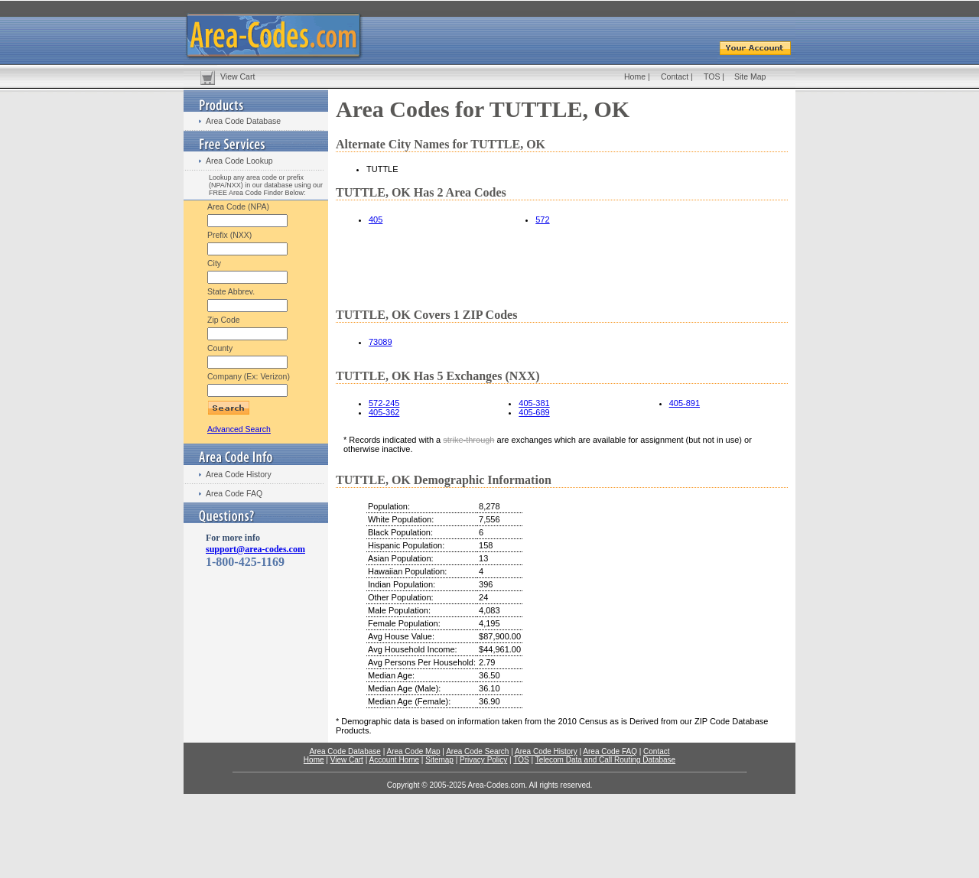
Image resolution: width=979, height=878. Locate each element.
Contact (674, 76)
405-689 (534, 412)
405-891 (684, 403)
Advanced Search (239, 429)
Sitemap (439, 760)
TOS (712, 76)
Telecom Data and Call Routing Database (605, 760)
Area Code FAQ (234, 493)
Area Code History (239, 474)
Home (635, 76)
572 (542, 219)
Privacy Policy (483, 760)
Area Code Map (413, 751)
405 (375, 219)
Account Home (394, 760)
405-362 (384, 412)
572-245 (384, 403)
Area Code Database (243, 120)
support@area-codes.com (255, 549)
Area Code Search (477, 751)
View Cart (237, 76)
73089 (380, 341)
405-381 (534, 403)
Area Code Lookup (239, 160)
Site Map (750, 76)
